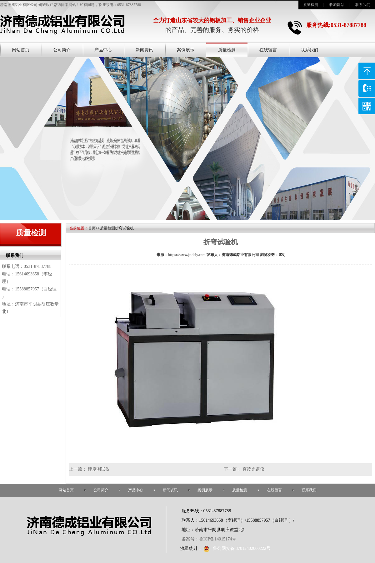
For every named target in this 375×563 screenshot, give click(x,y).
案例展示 (185, 50)
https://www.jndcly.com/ (187, 255)
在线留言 (268, 50)
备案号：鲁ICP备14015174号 (209, 539)
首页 (92, 228)
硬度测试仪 (99, 469)
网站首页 (20, 50)
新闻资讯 (144, 50)
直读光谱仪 (253, 469)
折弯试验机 (220, 242)
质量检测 (310, 5)
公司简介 (62, 50)
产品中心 (103, 50)
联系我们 (362, 5)
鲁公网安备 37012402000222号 (237, 548)
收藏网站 (336, 5)
